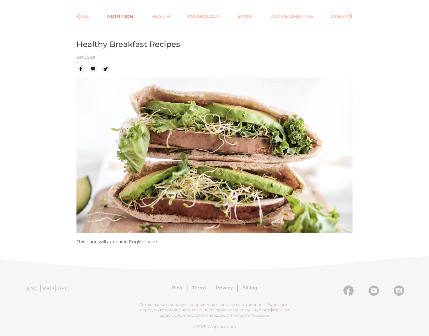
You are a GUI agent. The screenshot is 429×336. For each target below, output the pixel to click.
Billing (249, 287)
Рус (63, 288)
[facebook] (82, 69)
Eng (33, 288)
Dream (339, 16)
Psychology (204, 16)
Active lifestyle (292, 16)
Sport (245, 16)
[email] (95, 69)
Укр (48, 288)
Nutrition (120, 16)
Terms (199, 287)
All (85, 16)
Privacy (224, 287)
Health (160, 16)
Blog (177, 287)
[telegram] (107, 69)
